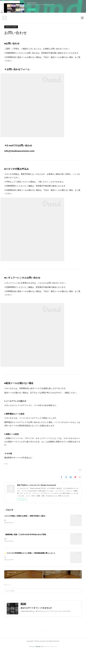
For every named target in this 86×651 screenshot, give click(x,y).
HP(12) (6, 464)
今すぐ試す (32, 9)
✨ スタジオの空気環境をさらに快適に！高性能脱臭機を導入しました (29, 553)
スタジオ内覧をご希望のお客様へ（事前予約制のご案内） (25, 516)
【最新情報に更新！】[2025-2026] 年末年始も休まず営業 (25, 535)
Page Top (43, 632)
